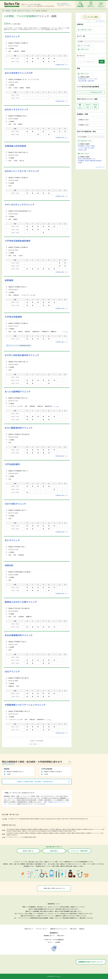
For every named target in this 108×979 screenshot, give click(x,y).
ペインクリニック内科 (99, 829)
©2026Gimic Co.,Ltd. (54, 976)
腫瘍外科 (74, 833)
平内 (56, 819)
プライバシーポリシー (42, 929)
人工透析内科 (52, 829)
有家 (71, 819)
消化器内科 (12, 829)
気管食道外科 (33, 833)
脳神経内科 (44, 831)
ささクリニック (12, 36)
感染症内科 (79, 829)
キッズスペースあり (92, 79)
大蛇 (47, 819)
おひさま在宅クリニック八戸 (19, 72)
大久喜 (41, 819)
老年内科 (49, 831)
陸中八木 (67, 819)
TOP (3, 10)
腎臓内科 (41, 829)
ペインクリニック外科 (97, 833)
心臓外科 (69, 833)
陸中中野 (75, 819)
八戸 (9, 819)
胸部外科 (79, 833)
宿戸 (64, 819)
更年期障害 (81, 161)
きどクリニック (12, 540)
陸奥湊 (23, 819)
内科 (8, 829)
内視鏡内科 (85, 829)
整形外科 (11, 833)
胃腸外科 (27, 833)
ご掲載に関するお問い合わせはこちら (54, 888)
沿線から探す (83, 49)
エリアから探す (84, 45)
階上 (50, 819)
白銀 (27, 819)
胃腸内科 (17, 829)
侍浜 (79, 819)
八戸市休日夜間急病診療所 (17, 240)
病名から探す (83, 154)
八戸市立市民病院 (13, 316)
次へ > (42, 744)
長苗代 (12, 819)
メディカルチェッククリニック (20, 204)
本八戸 (16, 819)
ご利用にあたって (28, 929)
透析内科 (34, 831)
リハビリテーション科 (18, 837)
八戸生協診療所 (12, 464)
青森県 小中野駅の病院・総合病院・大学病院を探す (35, 781)
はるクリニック (12, 671)
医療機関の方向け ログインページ (90, 962)
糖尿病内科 (59, 829)
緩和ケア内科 (72, 831)
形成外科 (16, 833)
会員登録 (57, 942)
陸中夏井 (82, 819)
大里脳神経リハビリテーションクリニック (25, 704)
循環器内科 (36, 829)
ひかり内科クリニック (15, 503)
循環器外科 (51, 833)
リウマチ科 (9, 837)
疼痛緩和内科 (55, 831)
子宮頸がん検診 (82, 150)
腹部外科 (83, 833)
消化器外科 (22, 833)
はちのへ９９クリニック (16, 109)
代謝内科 (15, 831)
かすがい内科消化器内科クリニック (22, 355)
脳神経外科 (46, 833)
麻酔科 (30, 837)
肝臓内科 (61, 831)
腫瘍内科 (74, 829)
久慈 (86, 819)
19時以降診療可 (82, 81)
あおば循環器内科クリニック (19, 635)
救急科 (34, 837)
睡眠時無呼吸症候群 (95, 161)
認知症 (80, 159)
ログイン (50, 942)
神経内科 (46, 829)
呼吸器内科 (30, 829)
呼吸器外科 (39, 833)
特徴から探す (83, 74)
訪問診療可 (91, 81)
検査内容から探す (85, 141)
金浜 (44, 819)
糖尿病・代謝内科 (22, 831)
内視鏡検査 (81, 146)
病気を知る (54, 851)
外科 (8, 833)
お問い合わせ (73, 929)
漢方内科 (91, 829)
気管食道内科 (23, 829)
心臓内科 (64, 829)
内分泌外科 (14, 835)
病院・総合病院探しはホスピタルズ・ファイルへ (64, 4)
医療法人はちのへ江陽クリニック (21, 601)
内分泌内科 (9, 831)
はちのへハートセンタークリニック (22, 171)
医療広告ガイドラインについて (58, 929)
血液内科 (69, 829)
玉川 (61, 819)
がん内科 (29, 831)
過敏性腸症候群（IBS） (89, 159)
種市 (59, 819)
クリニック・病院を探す (79, 851)
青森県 (8, 10)
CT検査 (87, 146)
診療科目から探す (85, 30)
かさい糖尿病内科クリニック (19, 427)
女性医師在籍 (82, 79)
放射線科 (26, 837)
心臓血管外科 (63, 833)
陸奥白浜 (32, 819)
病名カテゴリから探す (24, 10)
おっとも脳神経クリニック (17, 391)
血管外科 (9, 835)
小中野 (20, 819)
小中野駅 (13, 10)
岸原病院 (9, 280)
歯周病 (87, 161)
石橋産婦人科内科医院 (15, 145)
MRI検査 (92, 146)
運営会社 (81, 929)
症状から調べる (28, 851)
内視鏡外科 (89, 833)
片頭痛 (80, 162)
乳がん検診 (91, 148)
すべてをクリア (100, 21)
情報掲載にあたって (49, 935)
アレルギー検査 (82, 148)
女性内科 (38, 831)
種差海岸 (37, 819)
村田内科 (9, 565)
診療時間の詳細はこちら (62, 64)
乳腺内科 (66, 831)
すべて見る (65, 331)
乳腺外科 (57, 833)
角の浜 (53, 819)
